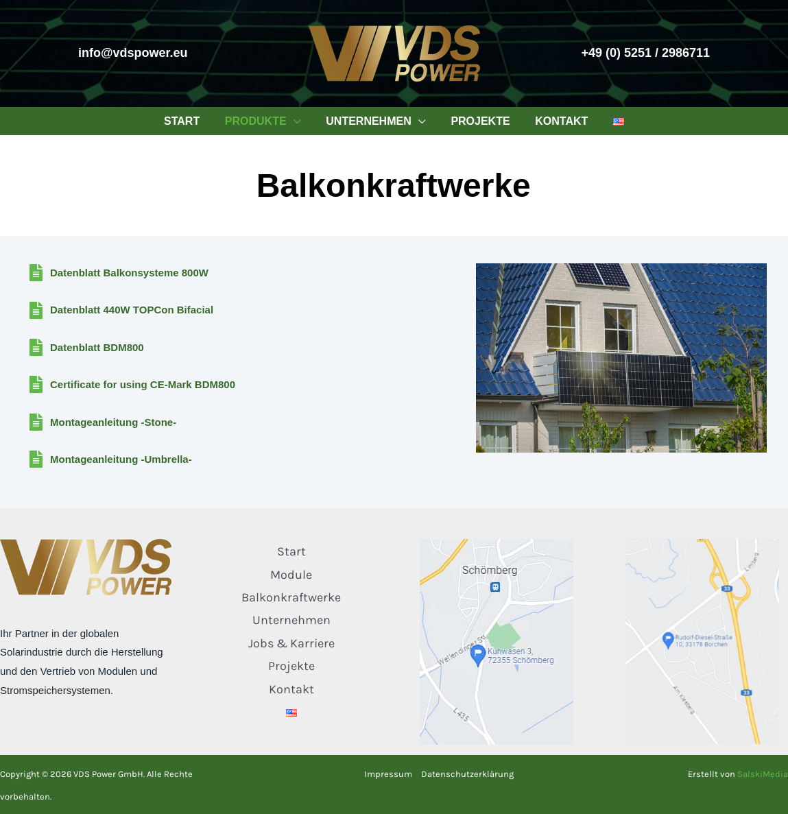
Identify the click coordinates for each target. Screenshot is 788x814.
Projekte (291, 665)
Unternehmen (291, 619)
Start (291, 551)
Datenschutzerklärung (467, 774)
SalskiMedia (762, 774)
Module (291, 574)
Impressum (388, 774)
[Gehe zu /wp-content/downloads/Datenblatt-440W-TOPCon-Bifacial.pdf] (238, 312)
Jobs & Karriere (291, 643)
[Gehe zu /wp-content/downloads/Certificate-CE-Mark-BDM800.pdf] (238, 386)
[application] (298, 121)
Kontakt (291, 689)
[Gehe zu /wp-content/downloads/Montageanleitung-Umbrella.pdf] (238, 461)
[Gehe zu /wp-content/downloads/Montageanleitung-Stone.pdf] (238, 424)
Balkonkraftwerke (291, 597)
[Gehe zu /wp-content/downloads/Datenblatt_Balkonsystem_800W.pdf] (238, 275)
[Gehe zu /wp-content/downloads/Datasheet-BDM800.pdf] (238, 349)
